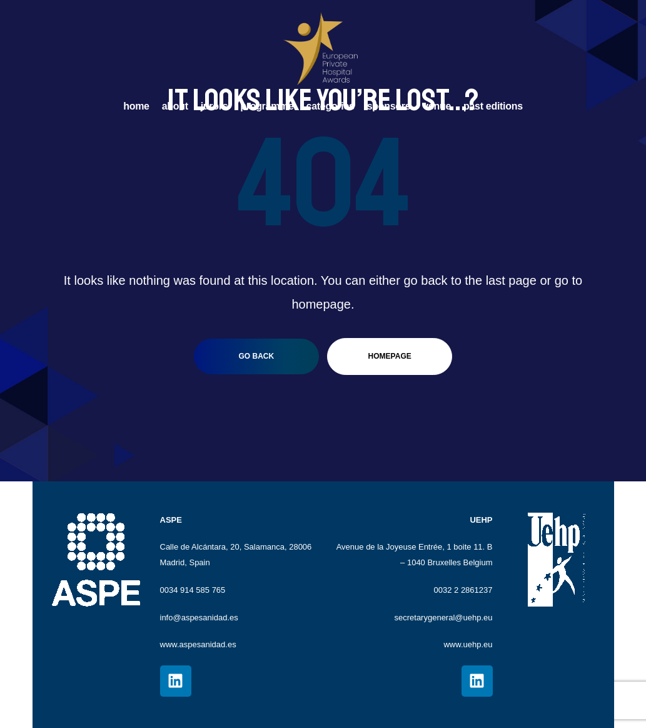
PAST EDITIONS (493, 106)
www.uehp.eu (467, 644)
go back (256, 356)
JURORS (214, 106)
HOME (136, 106)
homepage (389, 356)
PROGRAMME (266, 106)
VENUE (437, 106)
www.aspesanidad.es (198, 644)
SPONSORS (389, 106)
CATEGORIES (330, 106)
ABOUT (175, 106)
